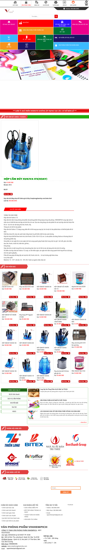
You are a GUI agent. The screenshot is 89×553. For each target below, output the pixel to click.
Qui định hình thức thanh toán (11, 518)
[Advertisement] (44, 94)
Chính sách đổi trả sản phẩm (10, 521)
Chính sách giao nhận (8, 513)
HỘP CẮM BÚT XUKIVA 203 (26, 343)
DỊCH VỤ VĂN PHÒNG (14, 421)
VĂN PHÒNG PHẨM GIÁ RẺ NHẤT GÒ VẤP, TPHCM (53, 400)
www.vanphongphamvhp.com (17, 546)
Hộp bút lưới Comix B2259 (78, 286)
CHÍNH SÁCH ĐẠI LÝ (14, 412)
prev (1, 64)
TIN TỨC (14, 429)
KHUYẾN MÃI (14, 425)
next (87, 64)
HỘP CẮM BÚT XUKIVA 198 (9, 371)
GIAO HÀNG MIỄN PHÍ (31, 507)
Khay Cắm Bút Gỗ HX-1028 (26, 287)
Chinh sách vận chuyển (9, 515)
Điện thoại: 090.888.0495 (54, 510)
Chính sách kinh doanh (9, 510)
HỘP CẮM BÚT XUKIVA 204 (44, 315)
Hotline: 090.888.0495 (53, 507)
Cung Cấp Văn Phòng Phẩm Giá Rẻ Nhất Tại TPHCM (53, 389)
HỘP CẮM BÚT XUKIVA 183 (44, 287)
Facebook (70, 504)
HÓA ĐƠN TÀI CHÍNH (30, 519)
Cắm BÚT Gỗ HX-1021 (8, 287)
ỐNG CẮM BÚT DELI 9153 (78, 371)
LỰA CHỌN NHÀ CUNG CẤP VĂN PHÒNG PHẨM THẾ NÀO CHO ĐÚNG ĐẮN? (60, 411)
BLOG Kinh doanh (14, 417)
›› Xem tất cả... (83, 422)
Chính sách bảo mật (8, 507)
